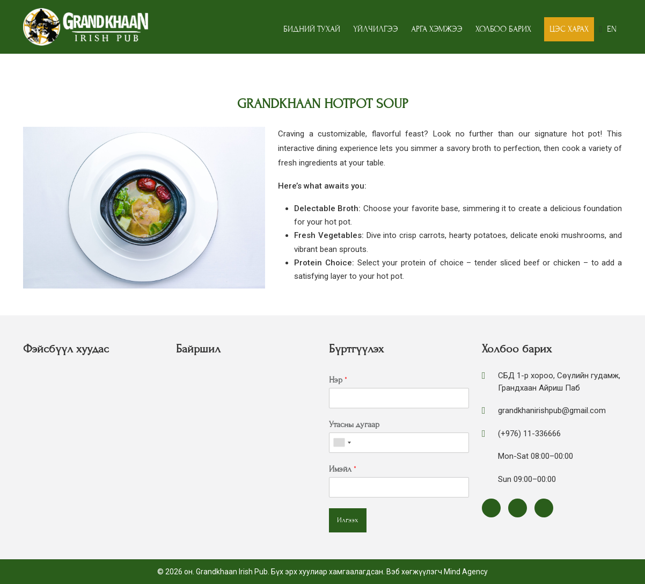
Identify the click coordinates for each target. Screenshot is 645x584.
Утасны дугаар (354, 424)
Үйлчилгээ (375, 29)
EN (612, 29)
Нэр (338, 380)
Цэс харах (569, 29)
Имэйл (342, 469)
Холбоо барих (503, 29)
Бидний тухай (311, 29)
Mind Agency (466, 571)
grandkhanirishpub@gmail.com (552, 410)
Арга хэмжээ (437, 29)
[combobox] (341, 442)
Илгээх (347, 520)
